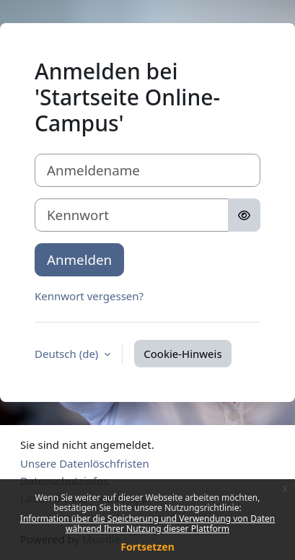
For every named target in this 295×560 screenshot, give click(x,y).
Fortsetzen (147, 547)
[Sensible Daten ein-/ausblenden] (244, 215)
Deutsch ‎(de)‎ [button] (68, 353)
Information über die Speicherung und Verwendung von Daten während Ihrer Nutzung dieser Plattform (147, 523)
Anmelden (79, 259)
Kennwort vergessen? (89, 296)
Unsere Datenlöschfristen (84, 463)
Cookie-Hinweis (182, 353)
